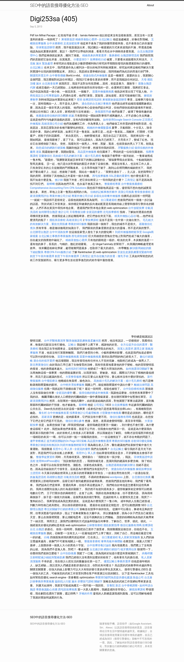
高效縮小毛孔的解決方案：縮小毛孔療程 (77, 155)
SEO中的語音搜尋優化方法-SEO (59, 5)
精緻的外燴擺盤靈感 (99, 127)
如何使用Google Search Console (122, 119)
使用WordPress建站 (48, 461)
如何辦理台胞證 (48, 212)
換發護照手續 (103, 111)
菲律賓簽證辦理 (45, 47)
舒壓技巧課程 (86, 581)
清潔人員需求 (125, 348)
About (150, 5)
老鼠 (38, 151)
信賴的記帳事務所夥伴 (103, 192)
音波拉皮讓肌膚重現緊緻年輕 (134, 252)
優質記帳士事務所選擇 (117, 561)
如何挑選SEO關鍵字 (138, 368)
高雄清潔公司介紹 (52, 123)
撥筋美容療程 (57, 220)
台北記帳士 (105, 39)
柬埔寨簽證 (68, 39)
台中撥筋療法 (49, 380)
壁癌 (79, 99)
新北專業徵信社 (39, 364)
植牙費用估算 (128, 549)
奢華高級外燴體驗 (111, 541)
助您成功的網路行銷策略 (51, 147)
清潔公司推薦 (126, 192)
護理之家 (139, 348)
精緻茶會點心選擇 (86, 39)
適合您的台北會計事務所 (96, 103)
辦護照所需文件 (39, 75)
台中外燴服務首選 (58, 412)
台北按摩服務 (120, 404)
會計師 (59, 179)
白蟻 (46, 537)
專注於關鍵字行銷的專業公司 (61, 509)
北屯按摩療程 (111, 212)
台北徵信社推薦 (141, 477)
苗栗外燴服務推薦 (103, 91)
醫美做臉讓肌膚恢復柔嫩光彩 (83, 340)
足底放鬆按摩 (72, 43)
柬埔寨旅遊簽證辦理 (114, 99)
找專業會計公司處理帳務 (84, 412)
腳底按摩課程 (137, 589)
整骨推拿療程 (143, 192)
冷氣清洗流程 (72, 477)
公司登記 (99, 404)
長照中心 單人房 (62, 449)
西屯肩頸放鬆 (80, 236)
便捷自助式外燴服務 (95, 75)
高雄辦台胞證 (55, 477)
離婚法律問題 (142, 384)
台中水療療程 (55, 43)
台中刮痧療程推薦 (134, 388)
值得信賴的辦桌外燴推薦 (93, 392)
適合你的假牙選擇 (44, 360)
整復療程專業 (112, 183)
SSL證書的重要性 (119, 175)
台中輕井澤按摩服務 (72, 384)
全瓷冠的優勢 (94, 212)
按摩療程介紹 (98, 59)
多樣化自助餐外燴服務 (107, 196)
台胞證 (40, 529)
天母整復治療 (78, 212)
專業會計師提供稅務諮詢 (44, 445)
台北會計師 (96, 549)
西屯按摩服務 (100, 175)
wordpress (116, 477)
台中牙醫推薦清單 (55, 340)
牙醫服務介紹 (126, 147)
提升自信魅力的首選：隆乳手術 (110, 256)
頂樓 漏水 (35, 83)
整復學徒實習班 (45, 457)
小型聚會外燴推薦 (110, 412)
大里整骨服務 (74, 376)
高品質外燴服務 (87, 151)
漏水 (74, 581)
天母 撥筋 (147, 79)
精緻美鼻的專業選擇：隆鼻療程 (101, 55)
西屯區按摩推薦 (68, 589)
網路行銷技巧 (112, 549)
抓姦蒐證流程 (38, 477)
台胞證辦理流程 (129, 55)
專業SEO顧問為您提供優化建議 (113, 577)
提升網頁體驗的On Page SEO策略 (67, 441)
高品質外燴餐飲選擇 (99, 441)
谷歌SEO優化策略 (141, 441)
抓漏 (71, 115)
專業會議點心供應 (46, 589)
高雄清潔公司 (74, 220)
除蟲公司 (138, 577)
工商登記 (130, 179)
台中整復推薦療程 (132, 183)
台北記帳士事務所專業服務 (55, 236)
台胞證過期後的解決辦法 (120, 465)
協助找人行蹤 (63, 581)
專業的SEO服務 (77, 224)
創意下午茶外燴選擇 (42, 256)
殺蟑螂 (51, 183)
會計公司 (63, 212)
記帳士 (72, 344)
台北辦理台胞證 (39, 232)
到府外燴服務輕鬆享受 (128, 232)
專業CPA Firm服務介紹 (57, 252)
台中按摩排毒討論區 (99, 545)
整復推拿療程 (92, 541)
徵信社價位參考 (75, 420)
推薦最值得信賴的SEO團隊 (52, 115)
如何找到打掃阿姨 (76, 368)
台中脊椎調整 (129, 585)
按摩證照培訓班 (92, 99)
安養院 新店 (114, 585)
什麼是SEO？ (81, 59)
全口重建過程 (109, 200)
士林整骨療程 (95, 525)
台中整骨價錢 (57, 75)
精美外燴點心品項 (125, 216)
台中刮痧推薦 (68, 553)
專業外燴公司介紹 (60, 196)
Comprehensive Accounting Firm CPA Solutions (58, 188)
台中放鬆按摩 (136, 208)
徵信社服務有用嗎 (120, 416)
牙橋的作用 (85, 593)
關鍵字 (98, 581)
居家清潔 (46, 416)
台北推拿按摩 (50, 83)
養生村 (43, 412)
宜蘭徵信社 (45, 155)
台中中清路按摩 (59, 232)
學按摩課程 (92, 220)
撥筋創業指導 (111, 525)
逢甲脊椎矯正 (38, 441)
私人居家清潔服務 (129, 537)
